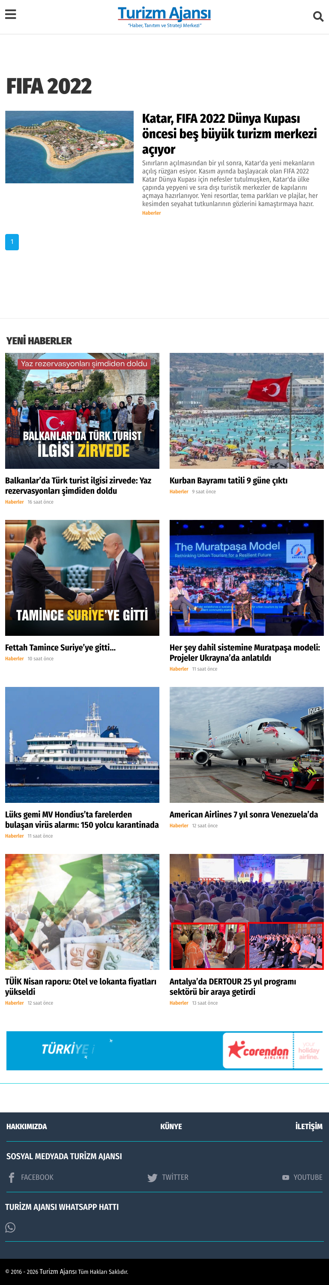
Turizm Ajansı (58, 1272)
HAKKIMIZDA (26, 1126)
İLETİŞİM (309, 1126)
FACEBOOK (30, 1178)
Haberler (151, 213)
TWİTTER (167, 1178)
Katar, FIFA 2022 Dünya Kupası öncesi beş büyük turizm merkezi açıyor (229, 134)
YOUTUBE (302, 1177)
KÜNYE (171, 1126)
